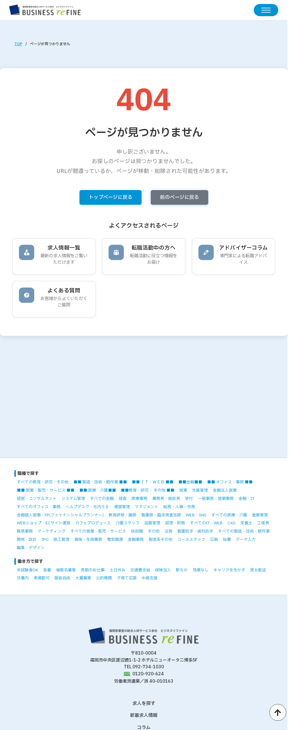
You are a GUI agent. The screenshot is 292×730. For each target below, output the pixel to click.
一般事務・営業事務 (216, 499)
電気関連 (115, 540)
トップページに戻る (110, 197)
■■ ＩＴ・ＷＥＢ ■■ (152, 482)
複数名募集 (66, 570)
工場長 (263, 523)
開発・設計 (27, 540)
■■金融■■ (190, 482)
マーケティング (51, 531)
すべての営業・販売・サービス (98, 531)
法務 (168, 531)
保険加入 (163, 570)
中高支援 (149, 578)
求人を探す (143, 703)
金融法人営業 (225, 490)
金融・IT (246, 499)
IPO (45, 540)
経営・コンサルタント (37, 499)
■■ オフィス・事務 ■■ (230, 482)
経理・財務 (175, 523)
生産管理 (200, 490)
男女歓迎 (258, 570)
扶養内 (23, 578)
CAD (231, 523)
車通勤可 (42, 578)
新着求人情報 (143, 715)
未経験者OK (27, 570)
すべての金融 (102, 499)
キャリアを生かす (229, 570)
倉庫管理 (260, 515)
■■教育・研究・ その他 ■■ (147, 490)
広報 (214, 540)
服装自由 (62, 578)
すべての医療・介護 (229, 515)
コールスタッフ (191, 540)
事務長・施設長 (166, 499)
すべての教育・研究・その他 (42, 482)
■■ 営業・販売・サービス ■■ (45, 490)
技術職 (137, 531)
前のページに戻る (179, 197)
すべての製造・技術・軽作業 (244, 531)
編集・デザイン (31, 548)
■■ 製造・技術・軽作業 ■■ (100, 482)
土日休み (117, 570)
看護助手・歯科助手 (195, 531)
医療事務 (139, 499)
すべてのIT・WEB (206, 523)
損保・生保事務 (88, 540)
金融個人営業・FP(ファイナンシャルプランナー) (60, 515)
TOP (18, 44)
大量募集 (83, 578)
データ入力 (246, 540)
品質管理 (152, 523)
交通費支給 (140, 570)
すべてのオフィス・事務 (39, 507)
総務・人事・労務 (179, 507)
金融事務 (136, 540)
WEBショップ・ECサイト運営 (43, 523)
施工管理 (61, 540)
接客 (123, 499)
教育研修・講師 (122, 515)
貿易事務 (25, 531)
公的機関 (104, 578)
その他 (154, 531)
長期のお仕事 (93, 570)
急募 (47, 570)
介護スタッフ (127, 523)
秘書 (227, 540)
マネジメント (146, 507)
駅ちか (182, 570)
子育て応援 (127, 578)
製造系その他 (160, 540)
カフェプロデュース (93, 523)
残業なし (201, 570)
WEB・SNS (196, 515)
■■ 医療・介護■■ (97, 490)
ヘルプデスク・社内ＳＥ (87, 507)
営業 (183, 490)
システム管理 (73, 499)
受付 (189, 499)
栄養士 (246, 523)
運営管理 (122, 507)
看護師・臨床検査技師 (161, 515)
